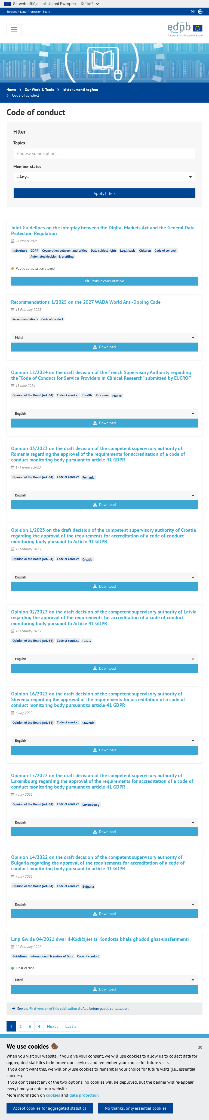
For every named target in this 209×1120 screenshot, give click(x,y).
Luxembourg (90, 804)
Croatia (87, 559)
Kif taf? (90, 3)
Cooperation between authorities (64, 250)
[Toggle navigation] (14, 29)
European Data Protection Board (28, 12)
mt (193, 11)
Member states (27, 166)
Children (145, 250)
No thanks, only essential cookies (136, 1108)
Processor (102, 395)
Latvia (86, 641)
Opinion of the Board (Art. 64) (33, 395)
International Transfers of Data (51, 956)
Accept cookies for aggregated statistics (49, 1108)
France (117, 396)
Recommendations (25, 319)
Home (11, 89)
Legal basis (127, 250)
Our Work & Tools (39, 89)
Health (87, 395)
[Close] (200, 1047)
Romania (88, 477)
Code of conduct (165, 250)
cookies (53, 1095)
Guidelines (20, 250)
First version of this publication (53, 1008)
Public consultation (104, 281)
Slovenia (88, 723)
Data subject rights (103, 250)
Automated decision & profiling (51, 256)
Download (104, 346)
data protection (84, 1095)
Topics (19, 142)
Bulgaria (88, 886)
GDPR (34, 250)
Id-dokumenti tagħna (80, 89)
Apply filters (105, 193)
